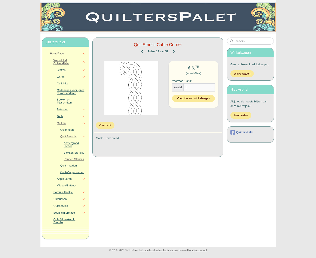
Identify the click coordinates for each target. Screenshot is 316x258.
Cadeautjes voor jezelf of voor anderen (71, 91)
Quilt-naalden (68, 165)
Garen (71, 77)
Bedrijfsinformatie (69, 212)
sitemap (144, 250)
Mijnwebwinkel (199, 250)
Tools (71, 116)
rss (152, 250)
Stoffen (71, 70)
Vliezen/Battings (67, 185)
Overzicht (105, 125)
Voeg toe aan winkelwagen (193, 98)
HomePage (67, 53)
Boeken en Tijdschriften (64, 101)
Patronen (71, 109)
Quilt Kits (62, 83)
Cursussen (69, 199)
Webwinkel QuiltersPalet (69, 62)
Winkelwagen (242, 73)
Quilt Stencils (72, 136)
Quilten (71, 123)
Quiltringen (67, 129)
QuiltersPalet (241, 132)
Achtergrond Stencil (71, 144)
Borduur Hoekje (69, 192)
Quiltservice (69, 206)
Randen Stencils (74, 159)
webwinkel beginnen (166, 250)
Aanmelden (241, 115)
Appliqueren (71, 179)
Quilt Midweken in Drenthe (64, 221)
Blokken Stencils (74, 152)
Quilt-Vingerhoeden (72, 172)
